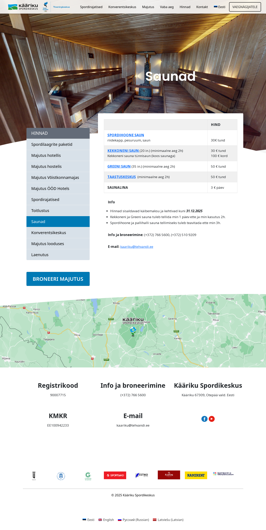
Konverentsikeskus (122, 7)
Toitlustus (40, 210)
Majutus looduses (47, 243)
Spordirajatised (91, 7)
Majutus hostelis (46, 166)
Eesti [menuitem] (90, 520)
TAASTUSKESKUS (121, 177)
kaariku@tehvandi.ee (136, 246)
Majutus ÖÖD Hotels (50, 188)
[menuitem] (219, 7)
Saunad (38, 221)
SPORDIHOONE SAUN (125, 135)
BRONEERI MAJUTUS (58, 278)
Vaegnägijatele (245, 7)
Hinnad (185, 7)
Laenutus (40, 254)
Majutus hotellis (46, 155)
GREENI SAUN (119, 166)
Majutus (148, 7)
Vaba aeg (167, 7)
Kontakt (202, 7)
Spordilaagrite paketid (51, 144)
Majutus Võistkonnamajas (55, 177)
